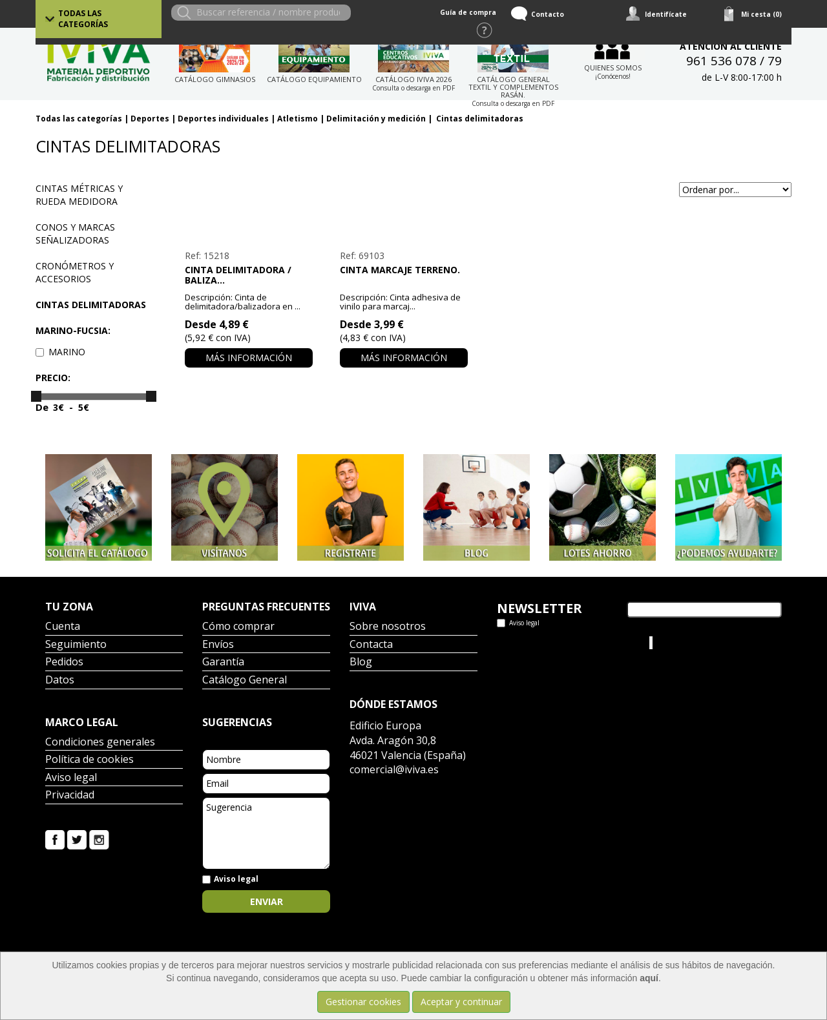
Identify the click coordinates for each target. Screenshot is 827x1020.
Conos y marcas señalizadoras (75, 233)
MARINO (60, 352)
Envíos (218, 645)
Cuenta (62, 627)
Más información (248, 357)
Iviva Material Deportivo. (704, 642)
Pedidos (64, 662)
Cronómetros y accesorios (75, 272)
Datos (59, 680)
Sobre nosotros (388, 627)
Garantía (223, 662)
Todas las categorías (83, 19)
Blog (361, 662)
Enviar (266, 901)
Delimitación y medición (376, 118)
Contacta (371, 645)
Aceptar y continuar (461, 1001)
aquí (649, 978)
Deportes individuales (223, 118)
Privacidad (69, 795)
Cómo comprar (238, 627)
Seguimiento (76, 645)
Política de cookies (89, 760)
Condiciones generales (100, 742)
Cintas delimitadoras (478, 118)
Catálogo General (244, 680)
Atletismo (297, 118)
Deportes (150, 118)
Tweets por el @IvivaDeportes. (561, 642)
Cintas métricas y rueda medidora (79, 194)
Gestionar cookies (363, 1001)
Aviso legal (71, 778)
